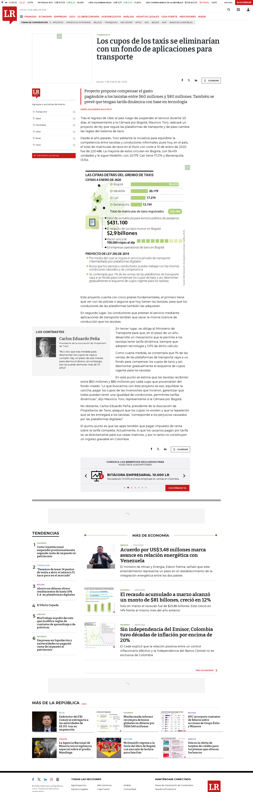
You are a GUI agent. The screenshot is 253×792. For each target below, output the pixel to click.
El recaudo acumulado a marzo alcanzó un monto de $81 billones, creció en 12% (165, 597)
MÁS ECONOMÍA (205, 670)
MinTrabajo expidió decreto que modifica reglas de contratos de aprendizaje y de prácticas (56, 623)
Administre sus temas (46, 155)
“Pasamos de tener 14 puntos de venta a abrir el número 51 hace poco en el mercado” (56, 572)
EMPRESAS (60, 16)
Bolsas (155, 22)
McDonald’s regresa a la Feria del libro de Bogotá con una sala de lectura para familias (140, 747)
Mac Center (126, 22)
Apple (139, 22)
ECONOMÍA (45, 16)
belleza (98, 22)
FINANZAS (30, 16)
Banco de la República (181, 22)
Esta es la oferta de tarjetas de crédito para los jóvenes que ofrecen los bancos (203, 747)
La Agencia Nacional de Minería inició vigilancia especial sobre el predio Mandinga (75, 747)
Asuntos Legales (79, 789)
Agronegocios (78, 785)
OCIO (72, 16)
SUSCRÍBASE (244, 2)
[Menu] (22, 16)
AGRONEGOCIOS (111, 16)
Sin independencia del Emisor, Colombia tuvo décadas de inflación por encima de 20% (166, 634)
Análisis (127, 785)
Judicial (63, 739)
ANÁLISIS (128, 16)
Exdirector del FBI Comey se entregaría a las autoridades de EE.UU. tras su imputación (73, 723)
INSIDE (202, 16)
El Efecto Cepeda (48, 605)
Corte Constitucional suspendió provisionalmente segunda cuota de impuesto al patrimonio (56, 552)
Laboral (41, 614)
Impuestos (58, 22)
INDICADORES (188, 16)
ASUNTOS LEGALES (147, 16)
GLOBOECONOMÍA (88, 16)
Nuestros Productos (165, 789)
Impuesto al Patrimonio (78, 22)
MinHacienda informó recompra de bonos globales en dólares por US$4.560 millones (139, 721)
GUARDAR (211, 80)
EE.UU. (62, 713)
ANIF (164, 22)
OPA (147, 22)
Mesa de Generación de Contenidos (174, 785)
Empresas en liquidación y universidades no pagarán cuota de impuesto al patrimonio (54, 645)
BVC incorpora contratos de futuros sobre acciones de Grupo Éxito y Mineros (204, 721)
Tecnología (43, 565)
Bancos (192, 739)
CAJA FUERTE (169, 16)
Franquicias (111, 22)
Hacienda (41, 543)
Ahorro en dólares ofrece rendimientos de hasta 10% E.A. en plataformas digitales (56, 591)
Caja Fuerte (103, 789)
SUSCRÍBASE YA (177, 488)
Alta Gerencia (104, 785)
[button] (85, 476)
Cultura (128, 739)
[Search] (229, 9)
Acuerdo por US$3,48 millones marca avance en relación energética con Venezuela (163, 555)
